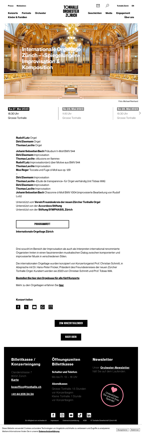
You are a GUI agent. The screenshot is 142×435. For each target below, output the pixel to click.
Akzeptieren (122, 430)
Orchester (40, 13)
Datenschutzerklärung (71, 420)
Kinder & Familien (17, 17)
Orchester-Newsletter (115, 367)
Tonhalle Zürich (123, 6)
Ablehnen (135, 430)
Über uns (129, 17)
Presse (10, 6)
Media (109, 13)
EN (133, 6)
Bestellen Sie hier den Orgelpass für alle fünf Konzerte (47, 278)
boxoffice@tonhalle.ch (26, 386)
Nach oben (71, 337)
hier (61, 285)
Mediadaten (21, 6)
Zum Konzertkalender (71, 323)
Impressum (55, 420)
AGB (85, 420)
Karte (15, 379)
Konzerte (13, 13)
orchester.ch (42, 420)
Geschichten (95, 13)
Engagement (123, 13)
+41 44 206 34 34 (22, 394)
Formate (26, 13)
